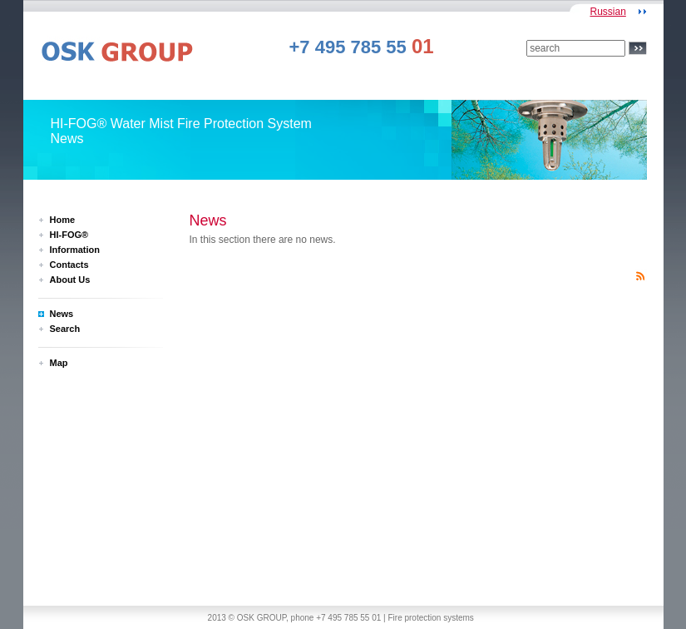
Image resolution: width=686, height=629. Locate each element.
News (62, 314)
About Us (70, 280)
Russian (607, 11)
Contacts (69, 265)
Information (75, 250)
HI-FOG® (69, 235)
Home (63, 220)
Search (65, 329)
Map (59, 363)
